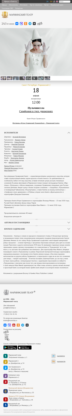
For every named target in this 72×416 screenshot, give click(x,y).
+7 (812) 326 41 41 (10, 314)
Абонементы (13, 5)
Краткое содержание (14, 229)
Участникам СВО (7, 8)
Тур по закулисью (36, 5)
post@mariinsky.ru (9, 308)
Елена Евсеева (20, 142)
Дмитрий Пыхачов (17, 144)
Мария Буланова (19, 147)
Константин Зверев (17, 158)
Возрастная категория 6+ (13, 216)
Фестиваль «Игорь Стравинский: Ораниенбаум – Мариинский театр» (36, 123)
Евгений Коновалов (19, 153)
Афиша (4, 5)
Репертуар (19, 8)
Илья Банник (8, 170)
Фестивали (23, 5)
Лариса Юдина (9, 166)
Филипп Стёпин (20, 140)
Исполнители (11, 133)
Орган (46, 5)
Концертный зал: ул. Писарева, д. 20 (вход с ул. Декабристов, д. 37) (17, 382)
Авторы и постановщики (17, 223)
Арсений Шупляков (19, 137)
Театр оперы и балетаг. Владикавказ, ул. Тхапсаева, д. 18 (21, 399)
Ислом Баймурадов (17, 160)
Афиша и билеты (10, 1)
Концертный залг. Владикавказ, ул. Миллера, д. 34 (20, 404)
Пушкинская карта (57, 5)
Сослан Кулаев (17, 149)
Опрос (7, 334)
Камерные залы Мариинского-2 (14, 376)
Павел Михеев (18, 156)
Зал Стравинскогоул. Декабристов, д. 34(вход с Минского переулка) (18, 369)
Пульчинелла (36, 107)
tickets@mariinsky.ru (10, 320)
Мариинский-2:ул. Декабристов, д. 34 (16, 362)
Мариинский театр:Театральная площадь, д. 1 (18, 356)
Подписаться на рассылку (12, 329)
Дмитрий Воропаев (11, 168)
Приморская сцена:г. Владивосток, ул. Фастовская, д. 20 (19, 391)
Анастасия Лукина (17, 151)
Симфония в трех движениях (36, 111)
